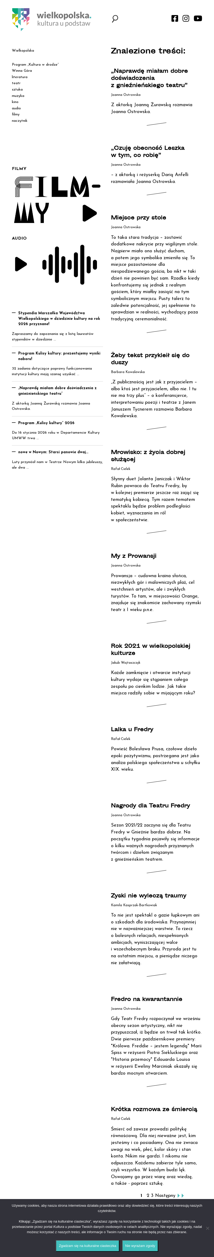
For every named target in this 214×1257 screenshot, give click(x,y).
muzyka (18, 96)
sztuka (17, 90)
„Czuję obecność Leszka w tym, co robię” (147, 152)
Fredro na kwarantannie (146, 1000)
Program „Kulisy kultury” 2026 (46, 423)
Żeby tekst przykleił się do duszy (150, 359)
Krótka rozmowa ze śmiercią (154, 1110)
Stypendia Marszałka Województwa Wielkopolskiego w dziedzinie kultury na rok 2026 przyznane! (59, 318)
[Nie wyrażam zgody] (207, 1228)
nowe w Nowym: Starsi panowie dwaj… (53, 452)
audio (16, 108)
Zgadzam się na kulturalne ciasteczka (87, 1246)
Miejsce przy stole (138, 218)
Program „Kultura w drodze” (35, 65)
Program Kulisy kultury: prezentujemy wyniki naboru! (59, 356)
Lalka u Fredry (132, 730)
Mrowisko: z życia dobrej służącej (148, 456)
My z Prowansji (133, 557)
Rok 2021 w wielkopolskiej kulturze (150, 650)
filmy (16, 114)
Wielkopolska (23, 51)
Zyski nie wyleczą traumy (148, 896)
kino (15, 102)
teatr (16, 83)
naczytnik (19, 121)
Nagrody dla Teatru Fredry (150, 806)
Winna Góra (22, 71)
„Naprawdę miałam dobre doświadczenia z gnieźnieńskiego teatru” (149, 79)
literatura (19, 77)
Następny (165, 1195)
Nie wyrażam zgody (140, 1246)
